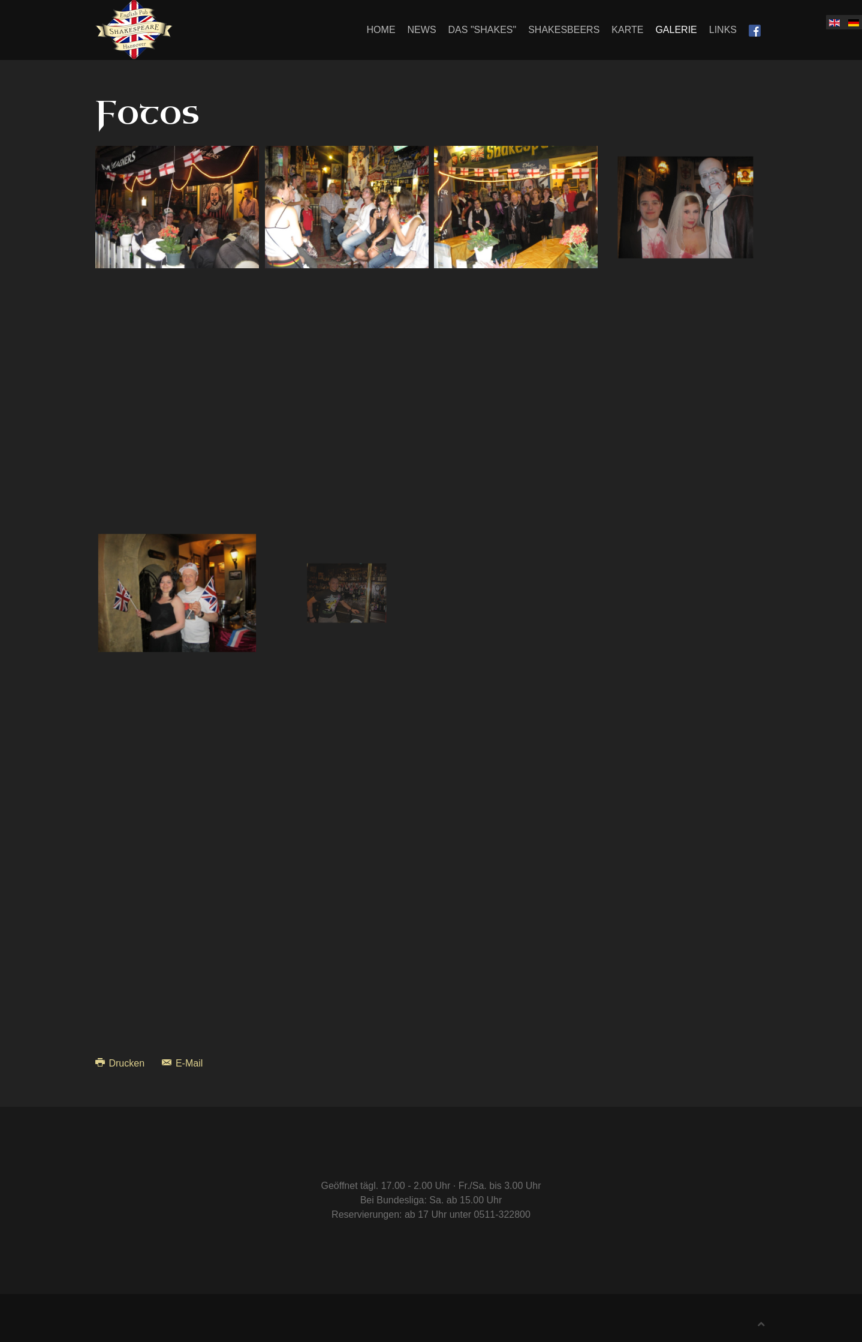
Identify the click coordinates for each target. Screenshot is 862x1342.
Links (723, 30)
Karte (627, 30)
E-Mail (182, 1063)
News (422, 30)
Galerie (676, 30)
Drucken (121, 1063)
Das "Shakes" (482, 30)
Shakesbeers (563, 30)
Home (381, 30)
